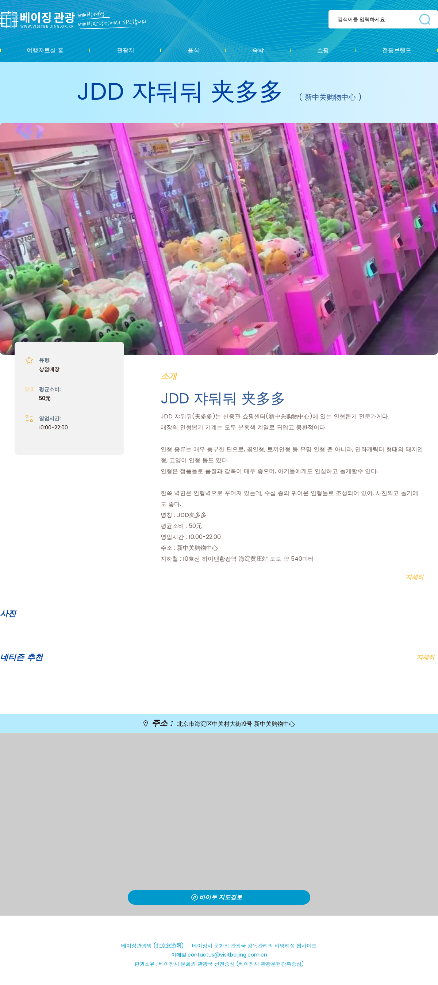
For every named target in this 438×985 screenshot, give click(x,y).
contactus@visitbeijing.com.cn (227, 954)
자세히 (425, 657)
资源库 (78, 20)
